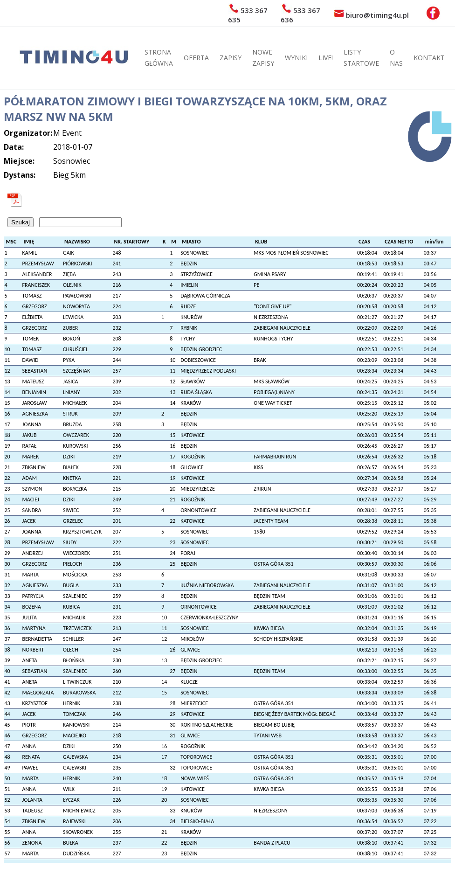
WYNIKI (296, 57)
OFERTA (196, 57)
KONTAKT (429, 57)
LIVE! (325, 57)
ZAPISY (230, 57)
